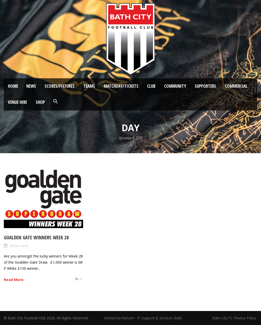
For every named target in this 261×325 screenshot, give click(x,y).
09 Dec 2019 (19, 245)
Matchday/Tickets (121, 86)
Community (175, 86)
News (31, 86)
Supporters (205, 86)
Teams (89, 86)
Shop (40, 102)
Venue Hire (17, 102)
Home (13, 86)
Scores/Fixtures (60, 86)
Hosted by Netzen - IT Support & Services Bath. (143, 318)
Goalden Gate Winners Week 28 (36, 237)
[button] (55, 101)
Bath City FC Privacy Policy (234, 318)
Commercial (236, 86)
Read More (13, 279)
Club (151, 86)
